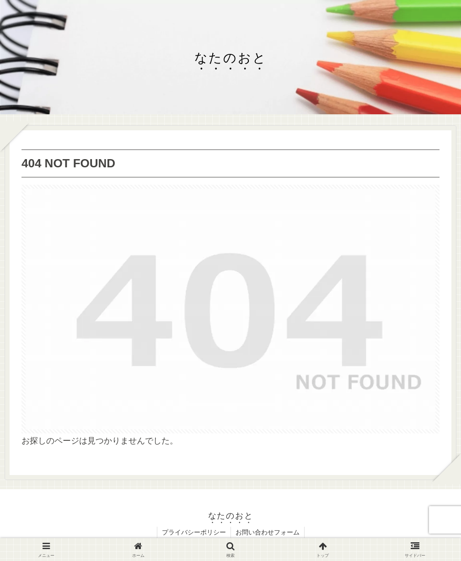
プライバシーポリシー (194, 532)
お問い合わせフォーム (268, 532)
